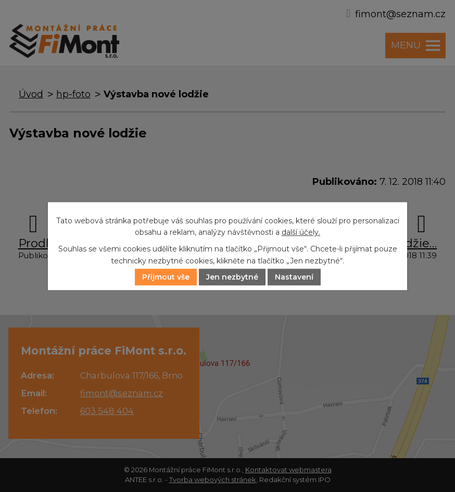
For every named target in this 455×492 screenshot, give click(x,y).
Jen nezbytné (232, 277)
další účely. (301, 232)
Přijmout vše (165, 277)
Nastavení (294, 277)
